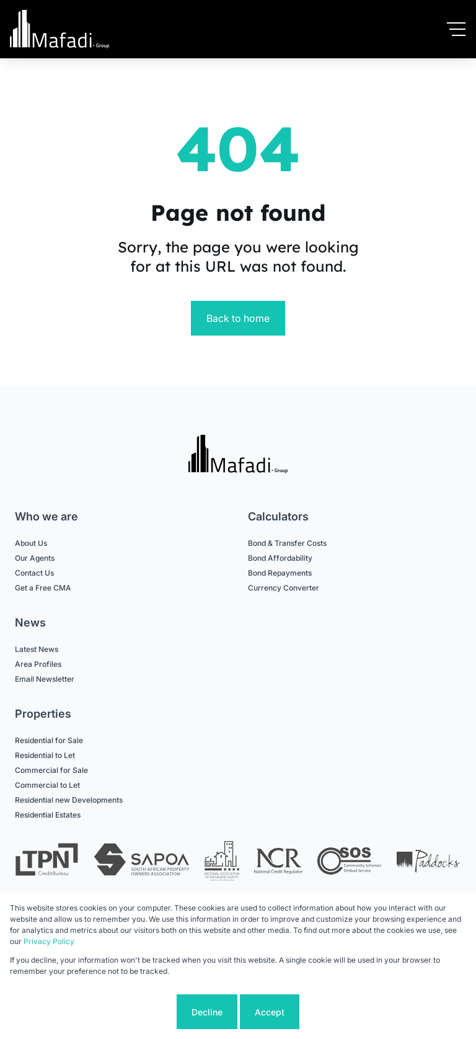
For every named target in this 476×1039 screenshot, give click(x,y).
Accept (269, 1012)
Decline (207, 1012)
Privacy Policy (49, 941)
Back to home (238, 318)
